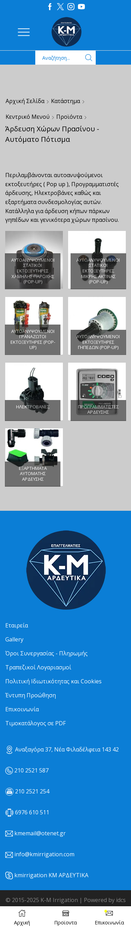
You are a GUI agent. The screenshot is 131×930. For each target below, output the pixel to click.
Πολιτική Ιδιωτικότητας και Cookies (53, 681)
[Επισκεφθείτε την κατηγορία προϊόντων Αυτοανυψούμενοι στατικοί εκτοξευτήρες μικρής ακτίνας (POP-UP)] (98, 271)
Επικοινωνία (22, 709)
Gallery (14, 639)
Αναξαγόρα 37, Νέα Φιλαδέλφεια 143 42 (62, 749)
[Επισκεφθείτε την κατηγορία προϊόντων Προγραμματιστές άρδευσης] (97, 391)
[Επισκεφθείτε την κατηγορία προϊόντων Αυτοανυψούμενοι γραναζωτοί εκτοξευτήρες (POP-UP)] (32, 339)
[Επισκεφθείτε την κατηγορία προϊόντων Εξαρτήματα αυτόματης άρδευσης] (34, 457)
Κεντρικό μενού (28, 117)
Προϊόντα (69, 117)
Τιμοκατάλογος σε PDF (35, 723)
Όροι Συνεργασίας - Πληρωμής (46, 653)
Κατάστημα (65, 101)
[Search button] (89, 58)
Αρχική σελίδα (25, 101)
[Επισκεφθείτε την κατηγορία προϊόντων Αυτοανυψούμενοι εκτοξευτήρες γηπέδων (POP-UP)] (97, 326)
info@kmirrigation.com (44, 854)
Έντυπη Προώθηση (30, 695)
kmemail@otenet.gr (40, 833)
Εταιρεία (16, 625)
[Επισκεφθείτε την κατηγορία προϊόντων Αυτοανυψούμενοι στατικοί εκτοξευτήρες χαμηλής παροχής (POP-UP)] (32, 271)
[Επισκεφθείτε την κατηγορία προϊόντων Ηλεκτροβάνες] (34, 391)
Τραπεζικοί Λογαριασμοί (38, 667)
